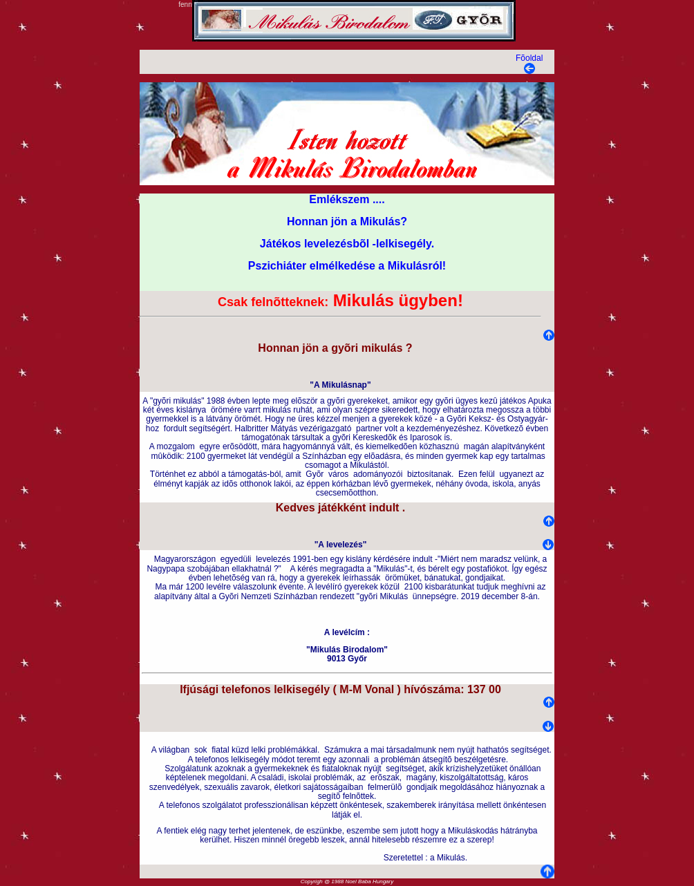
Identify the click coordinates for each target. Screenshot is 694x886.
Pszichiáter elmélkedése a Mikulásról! (347, 266)
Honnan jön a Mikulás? (347, 221)
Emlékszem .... (346, 199)
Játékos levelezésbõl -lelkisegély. (347, 243)
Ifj (184, 689)
